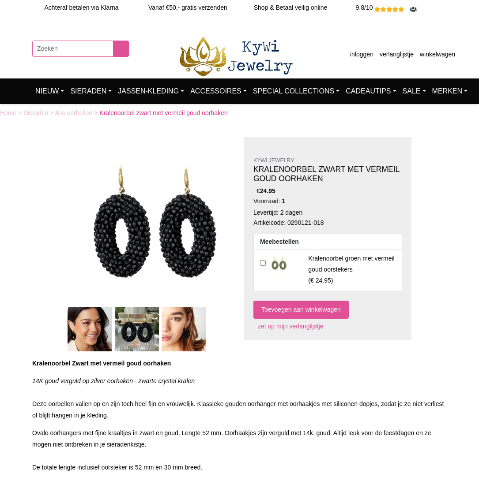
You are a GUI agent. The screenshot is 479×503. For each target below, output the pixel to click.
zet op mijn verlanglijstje (288, 326)
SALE (412, 91)
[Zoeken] (72, 49)
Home (9, 112)
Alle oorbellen (74, 112)
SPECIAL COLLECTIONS (293, 91)
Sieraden (36, 112)
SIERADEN (88, 91)
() (351, 269)
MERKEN (447, 91)
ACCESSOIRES (215, 91)
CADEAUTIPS (368, 91)
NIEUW (47, 91)
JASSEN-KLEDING (148, 91)
